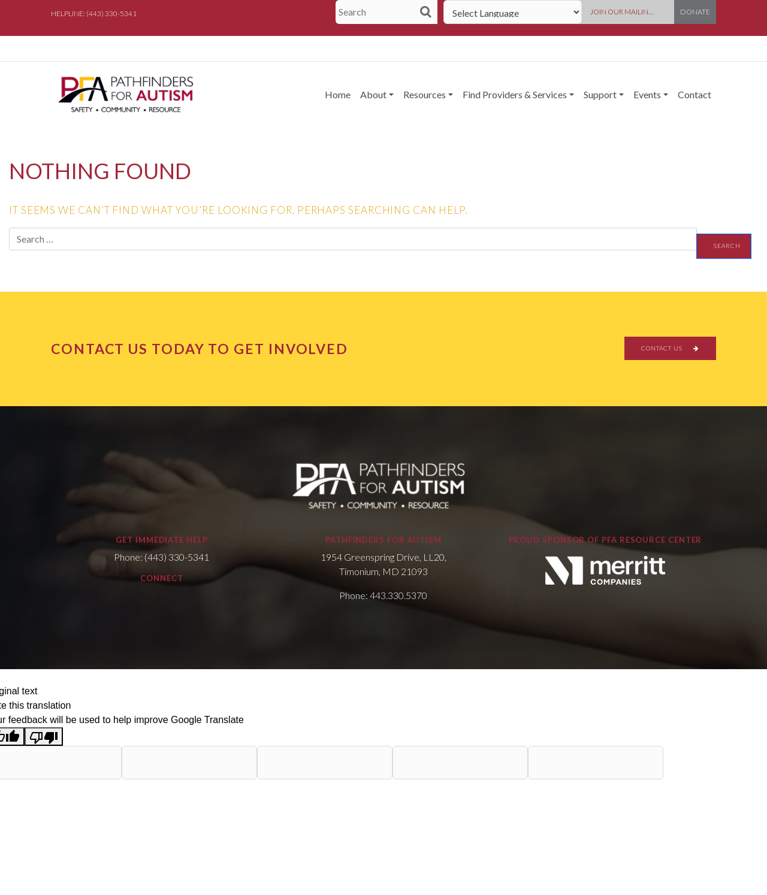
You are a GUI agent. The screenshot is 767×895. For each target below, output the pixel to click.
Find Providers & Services (515, 94)
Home (338, 94)
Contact (694, 94)
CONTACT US (670, 348)
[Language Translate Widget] (512, 12)
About (373, 94)
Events (647, 94)
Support (600, 94)
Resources (424, 94)
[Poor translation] (44, 736)
